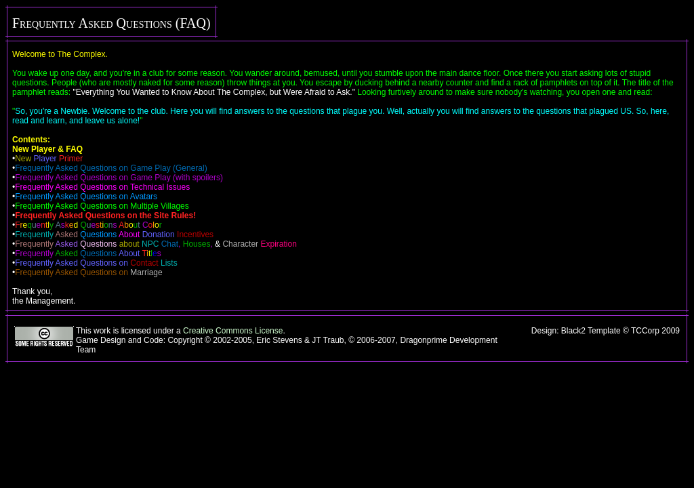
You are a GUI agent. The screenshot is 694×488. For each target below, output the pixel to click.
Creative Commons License (233, 331)
